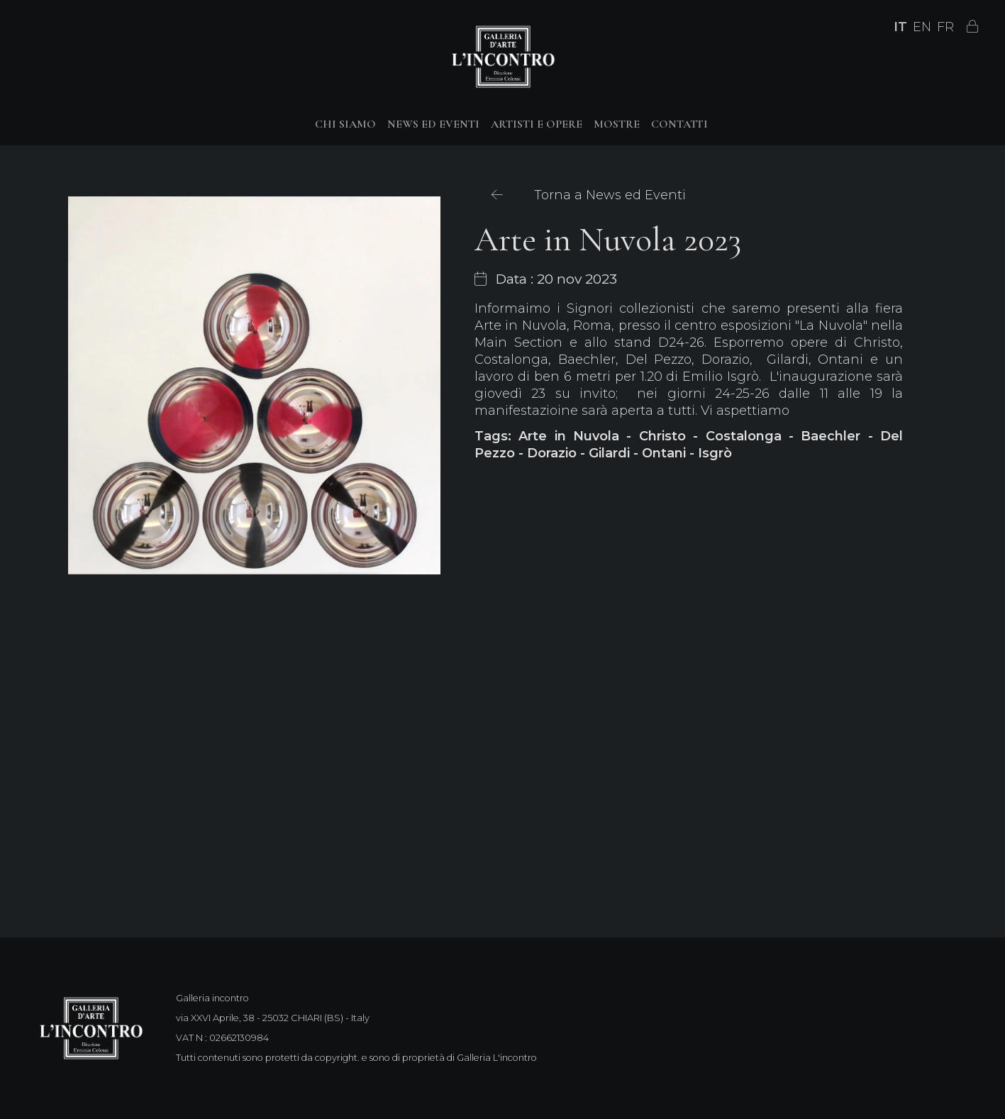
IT (900, 27)
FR (945, 27)
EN (922, 27)
